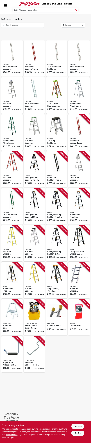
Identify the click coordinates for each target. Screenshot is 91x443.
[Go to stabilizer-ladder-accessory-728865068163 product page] (79, 280)
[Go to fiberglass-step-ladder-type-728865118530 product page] (57, 243)
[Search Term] (45, 10)
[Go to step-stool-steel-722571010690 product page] (12, 317)
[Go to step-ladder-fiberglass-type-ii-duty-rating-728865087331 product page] (12, 132)
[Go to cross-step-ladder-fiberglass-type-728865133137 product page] (57, 95)
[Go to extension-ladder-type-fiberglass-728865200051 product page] (79, 132)
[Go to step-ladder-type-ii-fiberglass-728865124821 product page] (57, 280)
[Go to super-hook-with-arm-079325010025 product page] (12, 354)
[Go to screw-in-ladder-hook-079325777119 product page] (34, 354)
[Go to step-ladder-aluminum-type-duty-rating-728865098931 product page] (12, 95)
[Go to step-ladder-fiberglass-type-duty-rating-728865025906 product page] (12, 243)
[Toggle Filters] (88, 25)
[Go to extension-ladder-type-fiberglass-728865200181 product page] (34, 58)
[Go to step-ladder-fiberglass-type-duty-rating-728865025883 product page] (34, 280)
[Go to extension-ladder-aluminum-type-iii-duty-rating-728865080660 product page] (34, 95)
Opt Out (77, 433)
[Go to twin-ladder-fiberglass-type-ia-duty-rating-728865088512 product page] (12, 169)
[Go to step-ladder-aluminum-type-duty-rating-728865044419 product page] (79, 169)
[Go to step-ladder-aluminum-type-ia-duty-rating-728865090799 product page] (57, 132)
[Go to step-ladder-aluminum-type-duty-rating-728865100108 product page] (34, 243)
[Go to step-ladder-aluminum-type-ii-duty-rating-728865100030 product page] (34, 132)
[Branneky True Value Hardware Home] (29, 4)
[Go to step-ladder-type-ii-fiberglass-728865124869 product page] (79, 206)
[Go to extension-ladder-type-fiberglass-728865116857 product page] (57, 169)
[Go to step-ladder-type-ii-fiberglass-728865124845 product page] (12, 280)
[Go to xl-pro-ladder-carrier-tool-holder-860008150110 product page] (34, 317)
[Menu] (5, 5)
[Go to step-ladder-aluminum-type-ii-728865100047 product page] (79, 95)
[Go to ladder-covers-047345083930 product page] (57, 317)
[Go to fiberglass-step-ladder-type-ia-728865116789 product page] (34, 169)
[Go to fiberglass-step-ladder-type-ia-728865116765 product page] (79, 243)
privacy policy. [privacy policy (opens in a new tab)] (11, 435)
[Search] (76, 10)
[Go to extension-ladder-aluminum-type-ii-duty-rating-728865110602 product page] (57, 58)
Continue (78, 426)
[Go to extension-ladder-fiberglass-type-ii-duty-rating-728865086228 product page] (12, 206)
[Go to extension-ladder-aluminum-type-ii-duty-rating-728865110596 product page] (79, 58)
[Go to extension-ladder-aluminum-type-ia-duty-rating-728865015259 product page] (12, 58)
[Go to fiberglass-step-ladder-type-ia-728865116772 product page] (57, 206)
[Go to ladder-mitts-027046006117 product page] (79, 317)
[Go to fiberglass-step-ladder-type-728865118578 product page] (34, 206)
